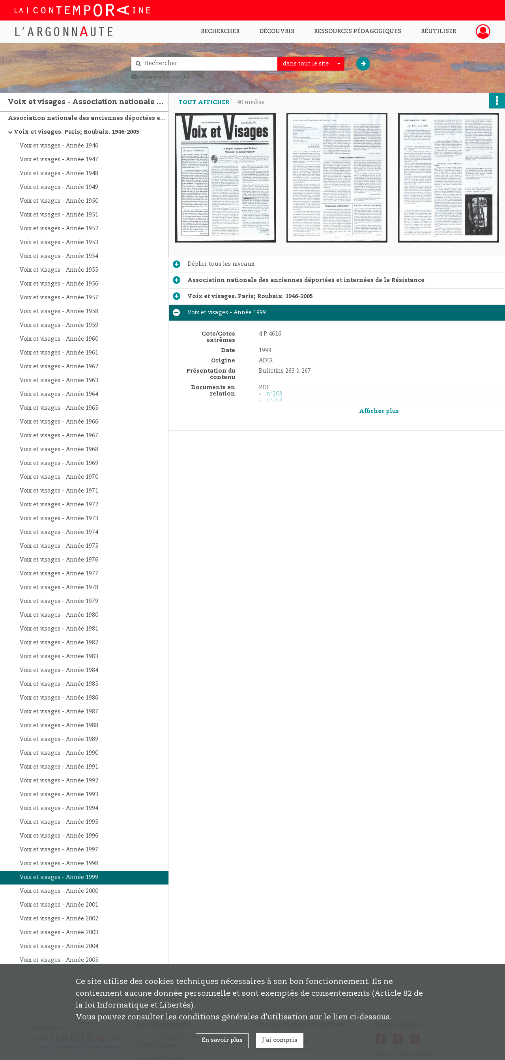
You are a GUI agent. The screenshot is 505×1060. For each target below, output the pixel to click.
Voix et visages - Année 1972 (59, 505)
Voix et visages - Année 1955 (59, 270)
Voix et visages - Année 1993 (59, 794)
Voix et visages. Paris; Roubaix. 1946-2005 (76, 132)
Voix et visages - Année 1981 (59, 629)
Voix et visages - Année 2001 (59, 905)
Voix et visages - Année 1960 (59, 339)
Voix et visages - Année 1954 (59, 256)
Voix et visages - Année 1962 (59, 367)
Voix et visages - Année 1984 (59, 670)
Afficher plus (379, 411)
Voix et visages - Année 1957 (59, 297)
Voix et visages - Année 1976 (59, 560)
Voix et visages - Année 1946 (59, 146)
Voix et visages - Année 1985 (59, 684)
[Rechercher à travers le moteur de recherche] (208, 64)
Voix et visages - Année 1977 (59, 574)
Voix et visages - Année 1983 (59, 656)
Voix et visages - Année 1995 (59, 822)
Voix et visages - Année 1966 (59, 422)
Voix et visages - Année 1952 (59, 228)
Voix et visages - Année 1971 (59, 491)
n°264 (274, 400)
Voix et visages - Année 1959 (59, 325)
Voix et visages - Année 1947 (59, 159)
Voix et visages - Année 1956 (59, 284)
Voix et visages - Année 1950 (59, 201)
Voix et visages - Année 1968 (59, 449)
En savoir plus (222, 1040)
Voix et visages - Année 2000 (59, 891)
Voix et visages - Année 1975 (59, 546)
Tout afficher (203, 102)
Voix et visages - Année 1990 (59, 753)
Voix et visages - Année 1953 (59, 242)
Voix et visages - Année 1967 (59, 436)
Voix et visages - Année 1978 (59, 587)
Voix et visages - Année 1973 (59, 518)
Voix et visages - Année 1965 (59, 408)
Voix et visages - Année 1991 (59, 767)
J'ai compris (279, 1040)
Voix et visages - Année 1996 (59, 836)
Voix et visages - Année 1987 (59, 712)
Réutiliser (438, 31)
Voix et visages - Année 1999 (59, 877)
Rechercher (220, 31)
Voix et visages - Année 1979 (59, 601)
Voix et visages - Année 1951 (59, 215)
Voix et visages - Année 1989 (59, 739)
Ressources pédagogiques (357, 31)
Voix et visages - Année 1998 (59, 863)
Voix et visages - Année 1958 (59, 311)
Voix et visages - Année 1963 (59, 380)
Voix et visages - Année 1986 (59, 698)
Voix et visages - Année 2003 (59, 932)
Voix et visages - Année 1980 (59, 615)
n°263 (274, 394)
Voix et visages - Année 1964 (59, 394)
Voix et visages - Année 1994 (59, 808)
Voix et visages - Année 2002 (59, 919)
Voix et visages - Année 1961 (59, 353)
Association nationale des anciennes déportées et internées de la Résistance (87, 118)
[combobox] (310, 64)
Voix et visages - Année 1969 (59, 463)
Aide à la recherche (165, 77)
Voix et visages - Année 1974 (59, 532)
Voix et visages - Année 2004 (59, 946)
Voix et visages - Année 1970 (59, 477)
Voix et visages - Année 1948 (59, 173)
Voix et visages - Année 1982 (59, 643)
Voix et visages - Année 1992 (59, 781)
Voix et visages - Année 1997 (59, 850)
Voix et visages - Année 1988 (59, 725)
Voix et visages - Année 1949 (59, 187)
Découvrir (276, 31)
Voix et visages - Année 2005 (59, 960)
